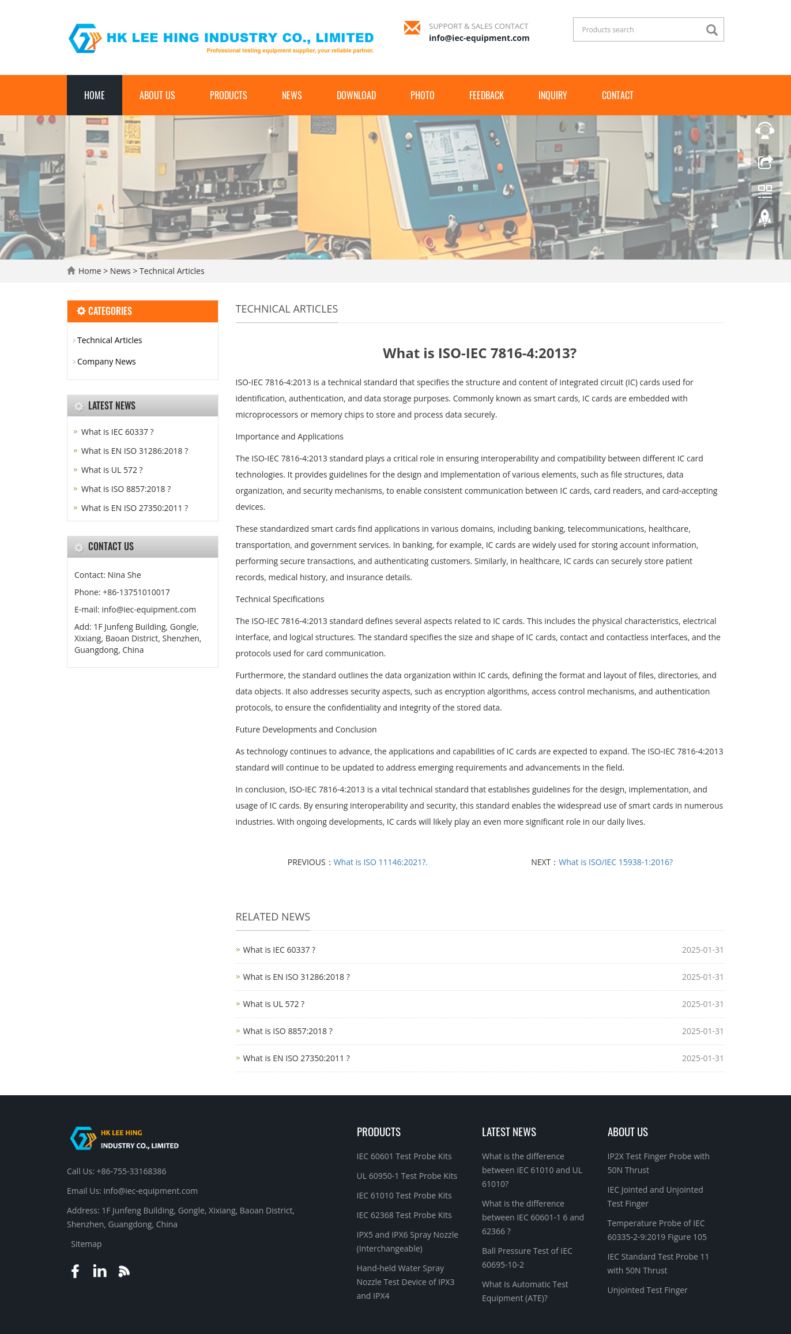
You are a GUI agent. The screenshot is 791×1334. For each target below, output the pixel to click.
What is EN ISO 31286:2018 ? (296, 976)
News (292, 95)
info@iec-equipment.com (479, 37)
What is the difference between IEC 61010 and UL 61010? (532, 1170)
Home (94, 95)
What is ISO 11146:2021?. (381, 861)
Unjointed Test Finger (648, 1289)
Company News (106, 361)
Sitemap (86, 1243)
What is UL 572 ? (274, 1003)
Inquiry (552, 95)
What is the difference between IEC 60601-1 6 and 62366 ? (533, 1217)
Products (228, 95)
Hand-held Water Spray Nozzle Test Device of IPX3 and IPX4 (406, 1281)
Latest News (509, 1131)
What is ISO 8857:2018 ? (288, 1030)
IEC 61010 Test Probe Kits (404, 1195)
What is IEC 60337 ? (279, 949)
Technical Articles (170, 270)
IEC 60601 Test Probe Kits (404, 1156)
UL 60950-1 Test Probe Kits (407, 1175)
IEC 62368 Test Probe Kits (404, 1214)
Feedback (486, 95)
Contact (618, 95)
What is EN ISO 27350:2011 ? (296, 1058)
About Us (157, 95)
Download (356, 95)
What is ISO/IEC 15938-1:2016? (616, 861)
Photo (422, 95)
